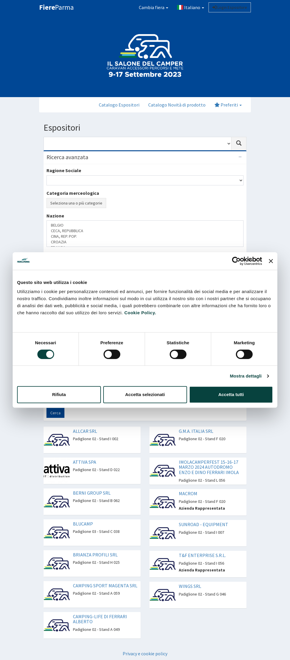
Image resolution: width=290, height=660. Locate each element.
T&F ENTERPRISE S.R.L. (202, 555)
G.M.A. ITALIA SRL (196, 431)
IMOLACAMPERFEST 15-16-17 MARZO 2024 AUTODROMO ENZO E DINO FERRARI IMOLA (209, 467)
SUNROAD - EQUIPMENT (203, 524)
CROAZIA (145, 242)
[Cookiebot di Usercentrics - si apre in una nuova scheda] (236, 261)
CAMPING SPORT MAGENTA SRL (105, 585)
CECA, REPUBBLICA (145, 231)
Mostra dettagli (245, 375)
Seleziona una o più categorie (76, 203)
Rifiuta (59, 394)
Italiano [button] (190, 7)
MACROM (188, 493)
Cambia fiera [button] (153, 7)
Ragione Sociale (63, 170)
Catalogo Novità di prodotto (177, 105)
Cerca (55, 412)
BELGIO (145, 225)
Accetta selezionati (145, 394)
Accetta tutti (231, 394)
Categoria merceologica (72, 193)
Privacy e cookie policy (145, 653)
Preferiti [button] (228, 105)
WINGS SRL (190, 586)
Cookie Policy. (140, 312)
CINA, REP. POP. (145, 236)
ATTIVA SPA (84, 462)
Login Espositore (229, 7)
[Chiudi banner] (271, 261)
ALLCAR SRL (85, 431)
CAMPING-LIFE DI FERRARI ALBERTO (100, 619)
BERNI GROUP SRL (92, 493)
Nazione (55, 216)
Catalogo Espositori (119, 105)
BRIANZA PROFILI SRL (95, 555)
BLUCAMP (83, 524)
